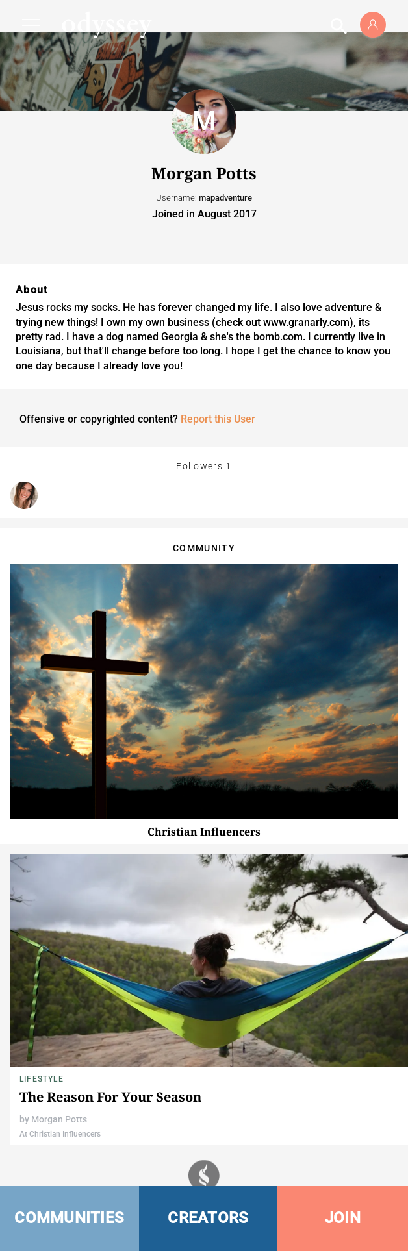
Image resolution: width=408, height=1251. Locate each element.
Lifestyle (41, 1079)
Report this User (218, 419)
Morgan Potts (59, 1119)
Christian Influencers (204, 831)
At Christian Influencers (60, 1134)
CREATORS (208, 1218)
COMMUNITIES (69, 1218)
